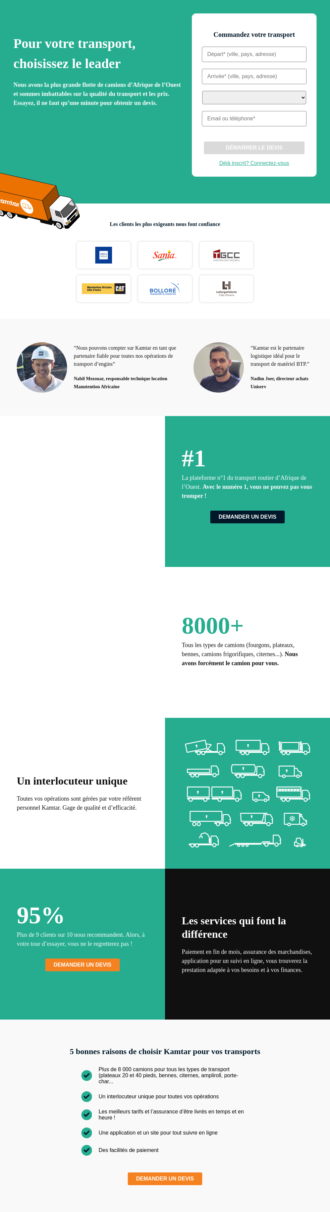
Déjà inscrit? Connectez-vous (254, 163)
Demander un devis (247, 517)
